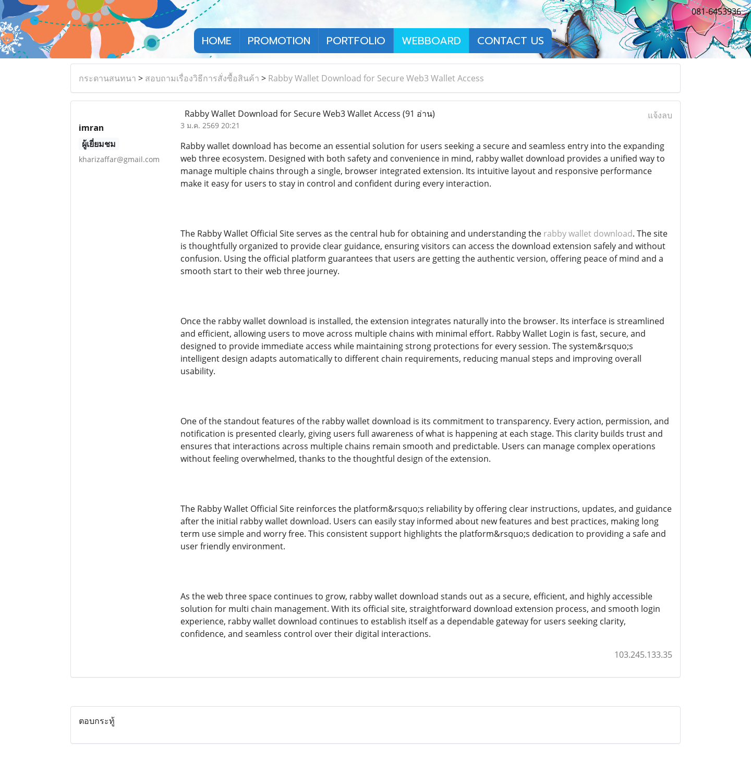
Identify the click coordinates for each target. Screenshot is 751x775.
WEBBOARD (431, 40)
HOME (217, 40)
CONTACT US (510, 40)
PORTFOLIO (355, 40)
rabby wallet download (588, 233)
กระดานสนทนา (107, 78)
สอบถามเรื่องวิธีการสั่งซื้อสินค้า (202, 78)
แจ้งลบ (660, 115)
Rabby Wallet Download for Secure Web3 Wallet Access (376, 78)
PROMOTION (279, 40)
